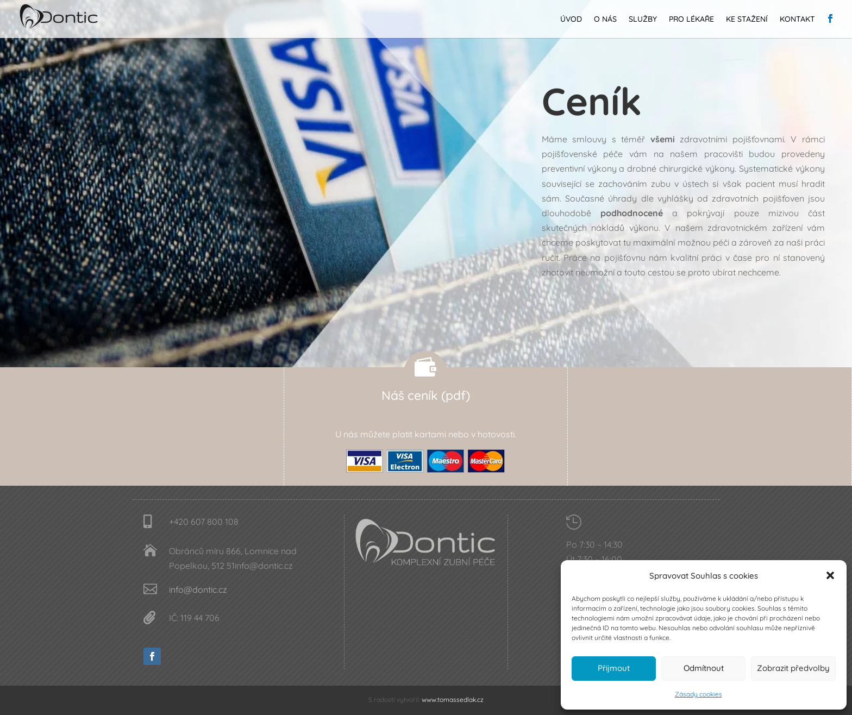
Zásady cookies (698, 694)
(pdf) (455, 395)
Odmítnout (704, 668)
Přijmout (614, 668)
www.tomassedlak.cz (453, 699)
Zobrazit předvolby (793, 668)
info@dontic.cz (198, 589)
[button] (830, 575)
